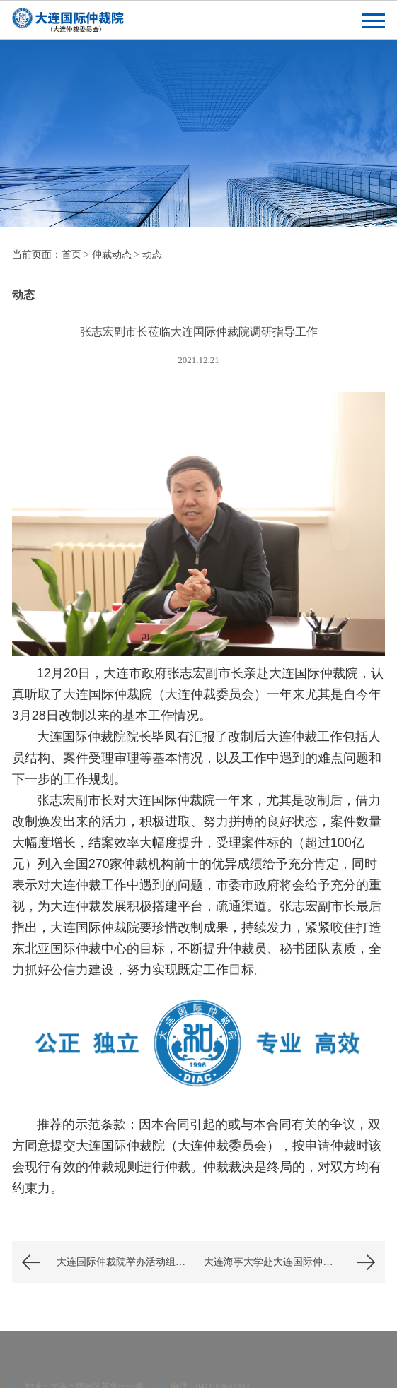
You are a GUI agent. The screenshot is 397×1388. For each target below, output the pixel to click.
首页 (71, 254)
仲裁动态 (112, 254)
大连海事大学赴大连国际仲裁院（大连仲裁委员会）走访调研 (294, 1262)
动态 (152, 254)
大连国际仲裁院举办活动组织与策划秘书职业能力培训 (127, 1262)
